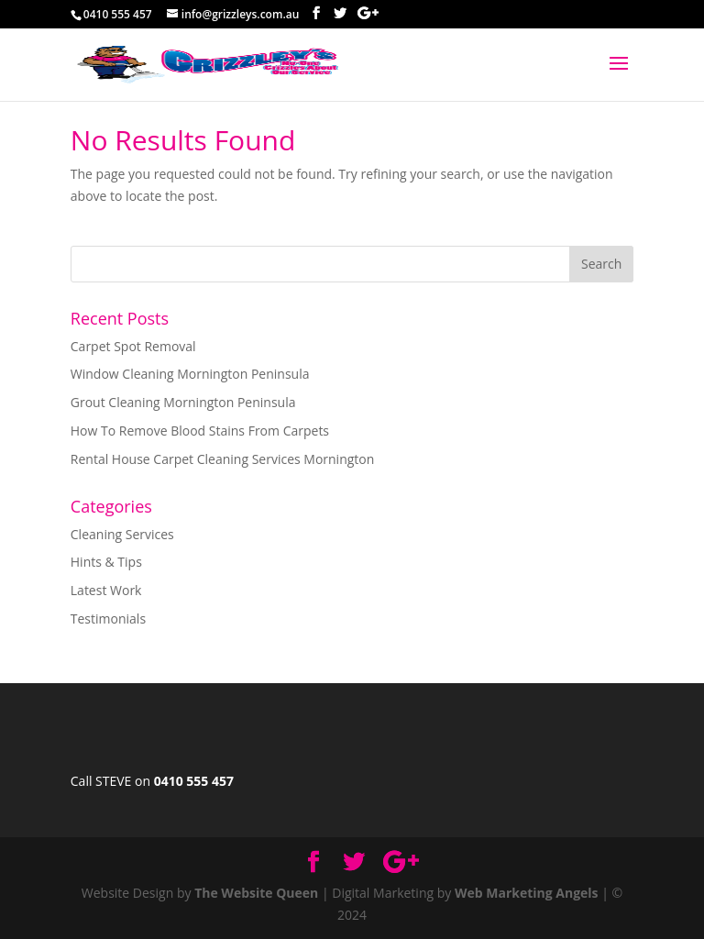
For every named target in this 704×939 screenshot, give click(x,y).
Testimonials (108, 618)
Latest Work (106, 590)
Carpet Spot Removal (133, 346)
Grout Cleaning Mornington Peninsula (183, 402)
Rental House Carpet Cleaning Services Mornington (223, 459)
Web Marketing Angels (527, 892)
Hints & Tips (106, 561)
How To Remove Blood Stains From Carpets (200, 430)
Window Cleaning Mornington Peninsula (190, 373)
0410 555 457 (194, 781)
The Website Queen (256, 892)
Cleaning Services (122, 534)
